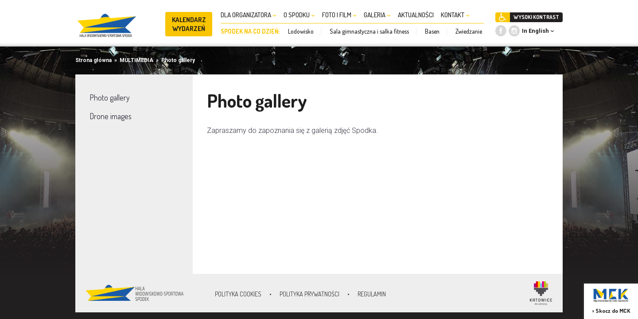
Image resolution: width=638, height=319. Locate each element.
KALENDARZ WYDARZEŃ (189, 24)
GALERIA (377, 15)
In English (535, 30)
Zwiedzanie (468, 31)
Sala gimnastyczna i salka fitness (369, 31)
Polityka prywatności (309, 294)
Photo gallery (178, 60)
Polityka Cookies (238, 294)
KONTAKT (455, 15)
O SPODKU (299, 15)
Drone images (110, 116)
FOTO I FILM (339, 15)
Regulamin (372, 294)
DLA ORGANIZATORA (248, 15)
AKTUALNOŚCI (416, 15)
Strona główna (93, 60)
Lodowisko (301, 31)
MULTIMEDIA (136, 60)
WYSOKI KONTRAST (536, 17)
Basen (432, 31)
